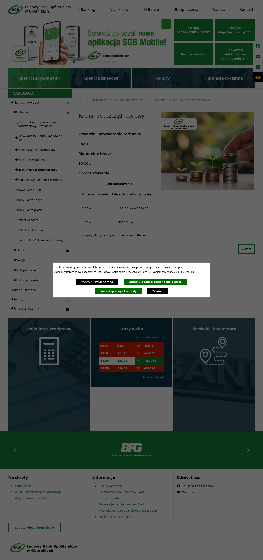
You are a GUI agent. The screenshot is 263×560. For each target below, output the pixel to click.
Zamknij (157, 291)
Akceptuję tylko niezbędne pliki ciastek (155, 282)
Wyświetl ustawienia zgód (97, 282)
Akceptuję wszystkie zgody (118, 291)
